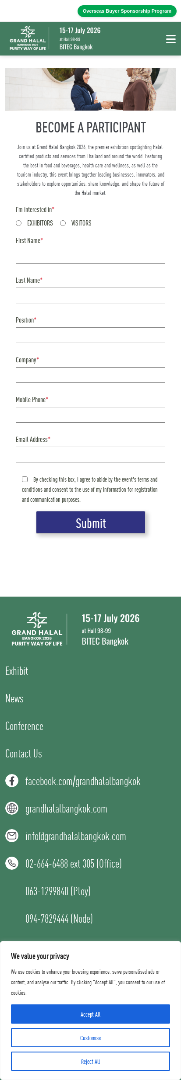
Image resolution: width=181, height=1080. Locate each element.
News (14, 697)
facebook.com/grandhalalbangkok (73, 780)
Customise (90, 1038)
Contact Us (23, 752)
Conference (24, 725)
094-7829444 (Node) (49, 917)
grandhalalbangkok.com (56, 807)
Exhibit (16, 670)
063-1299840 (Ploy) (48, 890)
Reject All (90, 1061)
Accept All (90, 1014)
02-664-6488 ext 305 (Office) (63, 862)
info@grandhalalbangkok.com (65, 835)
